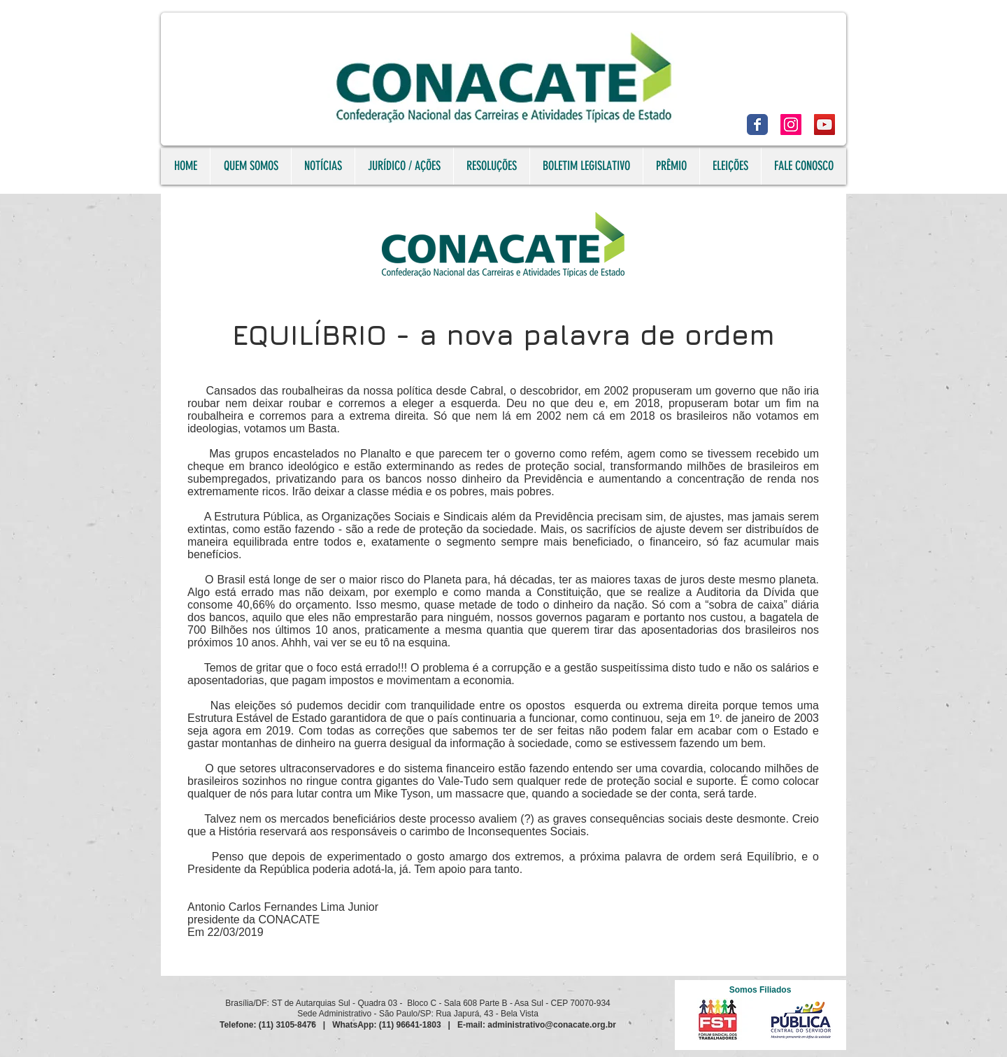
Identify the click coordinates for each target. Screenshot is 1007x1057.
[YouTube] (824, 124)
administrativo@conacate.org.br (551, 1025)
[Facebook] (757, 124)
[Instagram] (790, 124)
